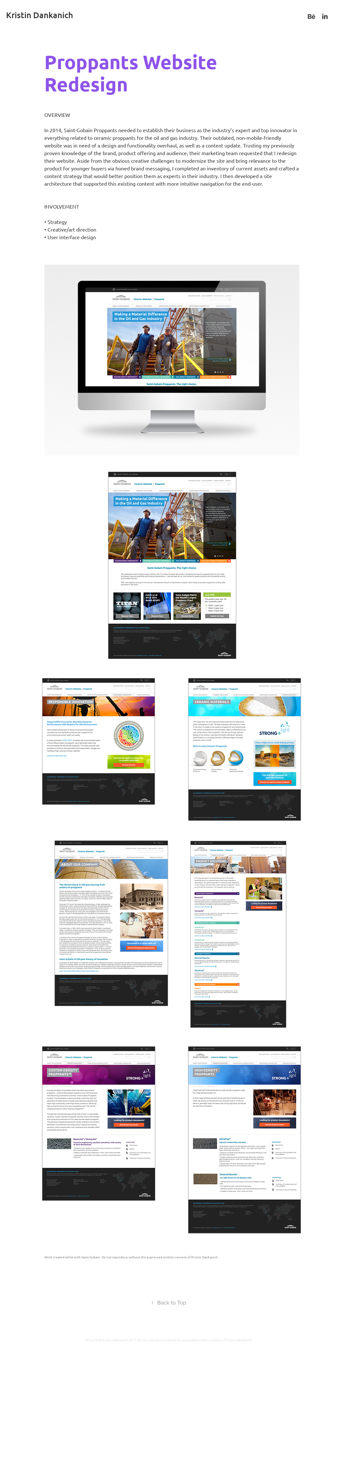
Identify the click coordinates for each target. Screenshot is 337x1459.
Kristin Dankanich (39, 15)
